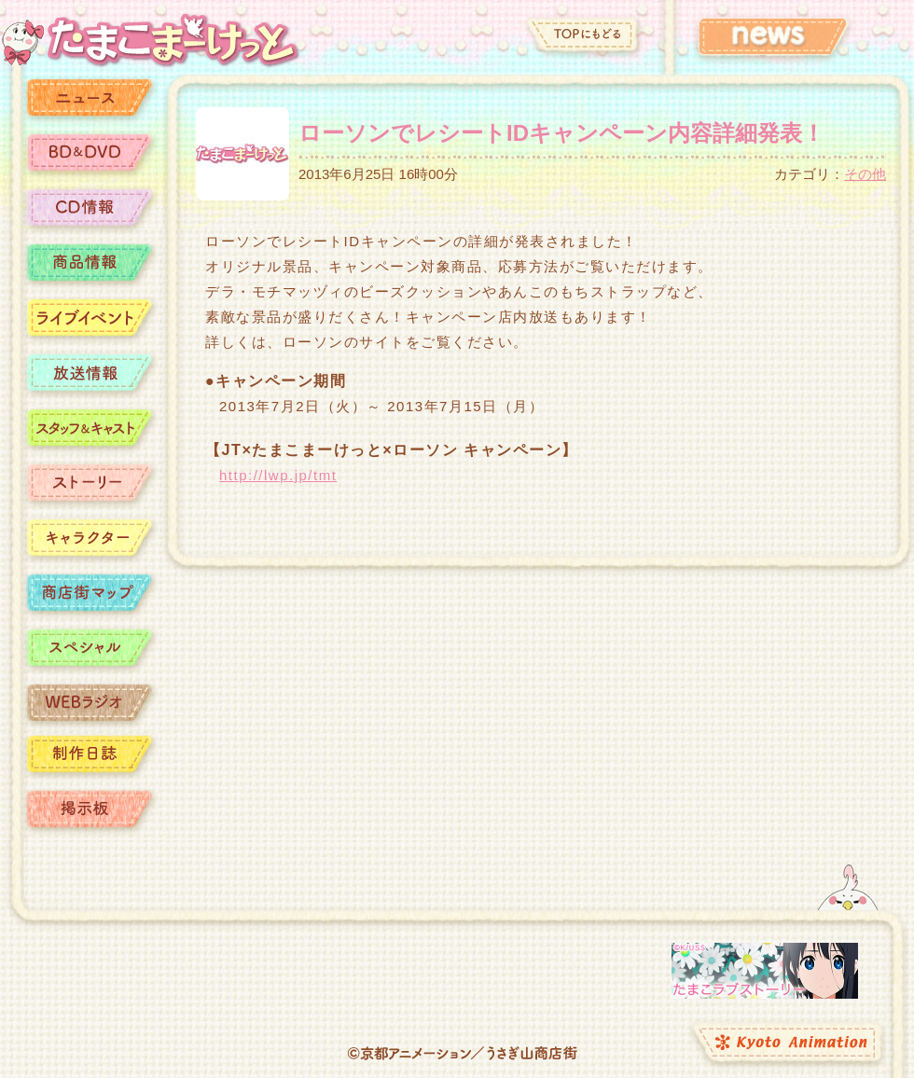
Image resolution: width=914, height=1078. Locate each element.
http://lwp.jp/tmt (278, 475)
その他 (865, 174)
